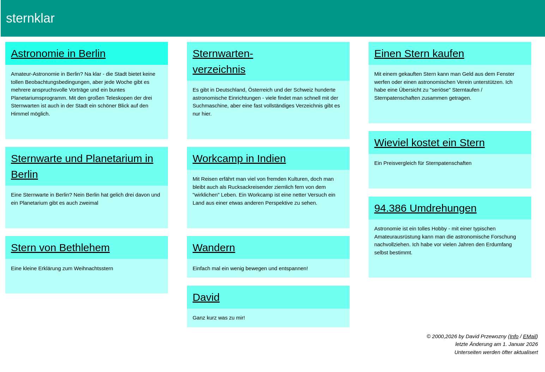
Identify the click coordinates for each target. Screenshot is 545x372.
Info (514, 336)
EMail (529, 336)
